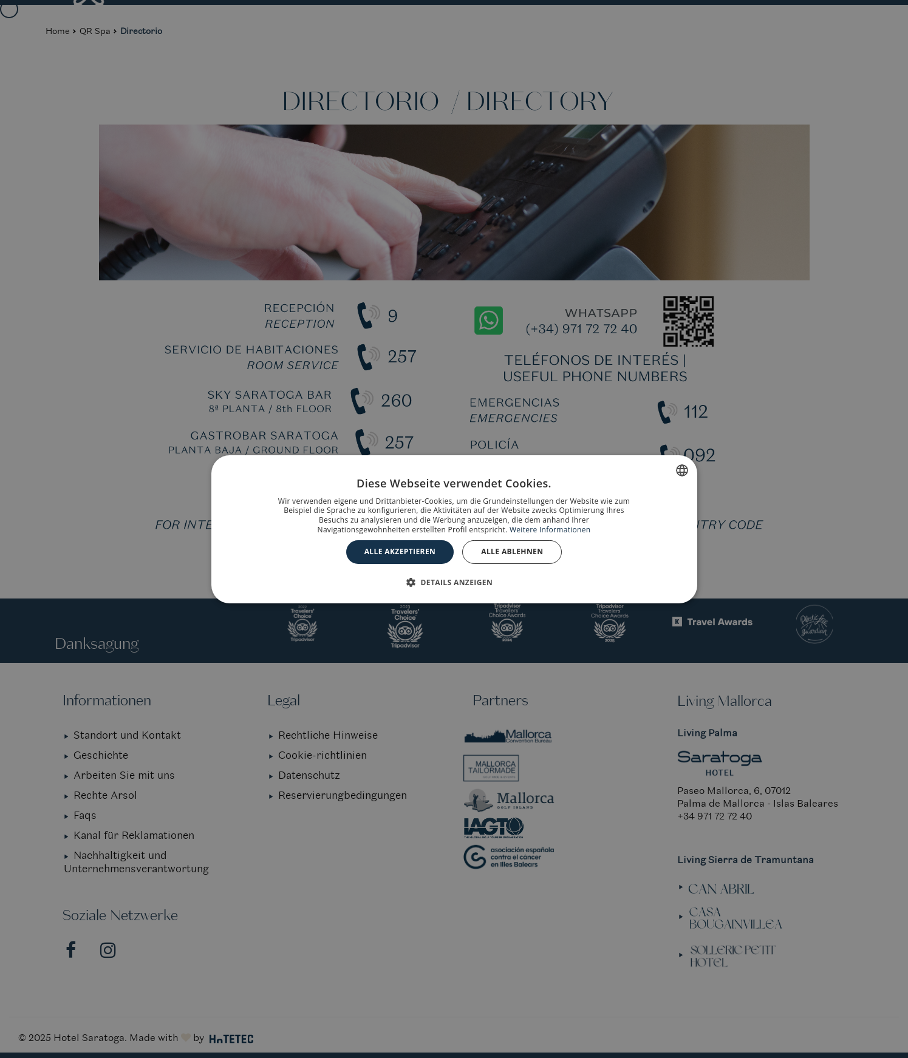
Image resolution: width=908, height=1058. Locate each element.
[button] (454, 582)
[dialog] (454, 529)
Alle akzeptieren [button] (400, 551)
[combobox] (682, 470)
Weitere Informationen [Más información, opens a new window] (550, 529)
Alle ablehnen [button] (512, 551)
